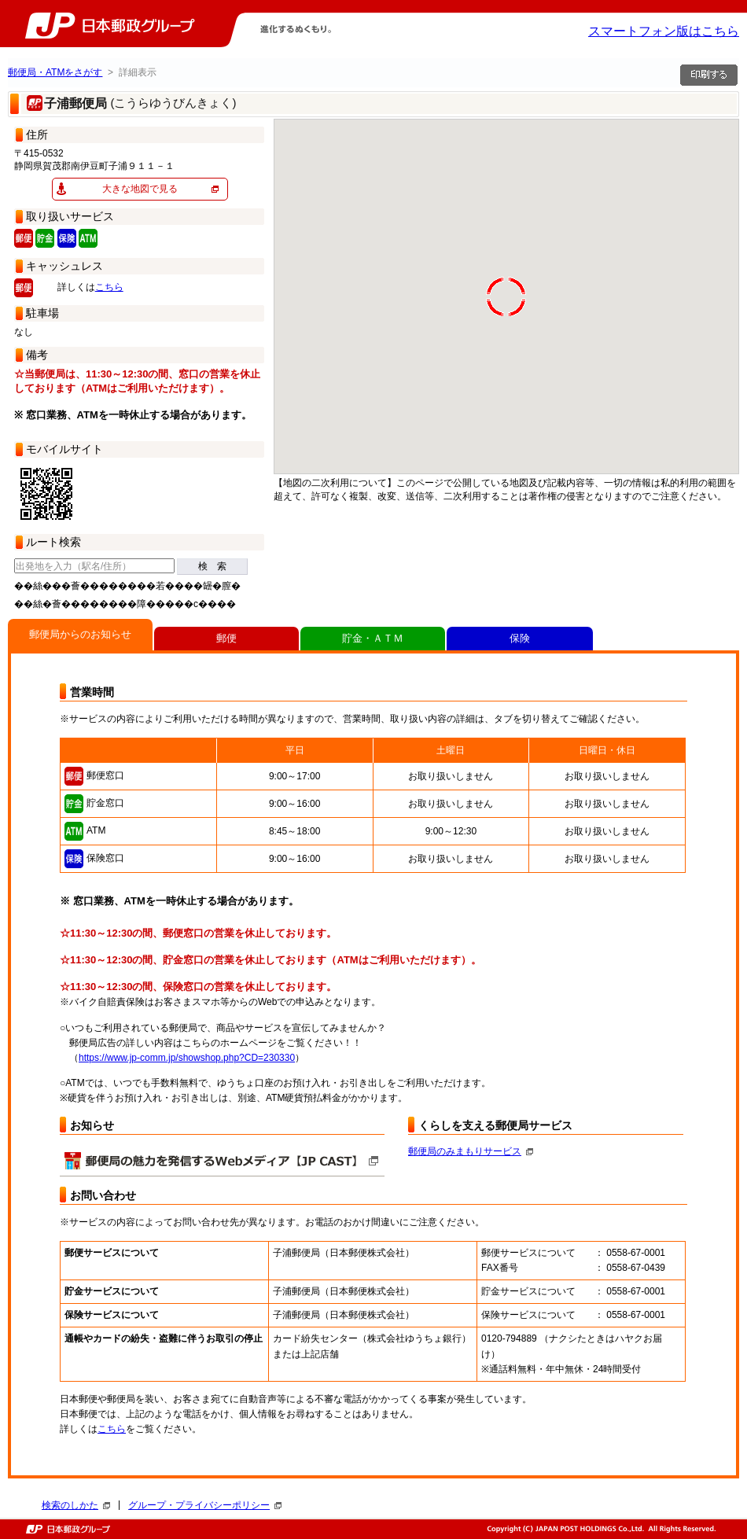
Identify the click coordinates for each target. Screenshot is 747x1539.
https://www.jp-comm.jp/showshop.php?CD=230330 (187, 1057)
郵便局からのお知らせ (80, 634)
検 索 (212, 566)
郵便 (226, 638)
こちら (109, 287)
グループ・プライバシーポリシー (205, 1505)
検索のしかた (76, 1505)
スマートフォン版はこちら (663, 31)
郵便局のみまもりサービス (470, 1151)
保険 (520, 638)
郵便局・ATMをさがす (55, 72)
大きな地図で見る (140, 188)
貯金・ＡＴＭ (372, 638)
